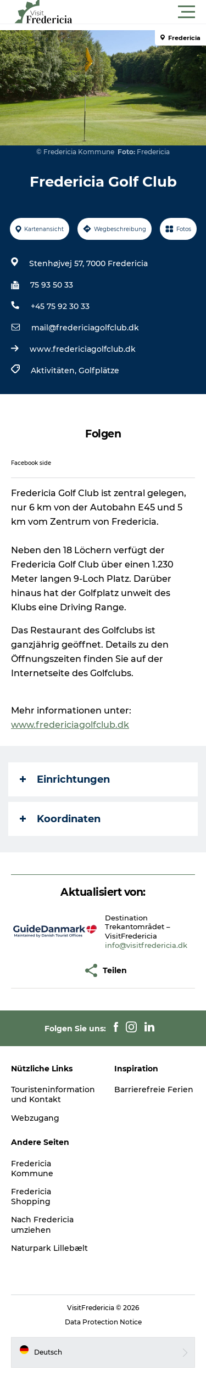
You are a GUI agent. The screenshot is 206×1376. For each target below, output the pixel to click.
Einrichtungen (65, 779)
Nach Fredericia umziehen (42, 1224)
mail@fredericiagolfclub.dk (85, 328)
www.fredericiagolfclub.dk (83, 349)
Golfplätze (99, 370)
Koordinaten (60, 819)
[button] (152, 12)
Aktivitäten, (55, 370)
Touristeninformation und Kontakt (53, 1094)
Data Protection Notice (103, 1322)
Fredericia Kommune (32, 1168)
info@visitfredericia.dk (146, 945)
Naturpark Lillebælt (49, 1248)
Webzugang (35, 1118)
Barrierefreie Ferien (153, 1089)
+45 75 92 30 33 (60, 306)
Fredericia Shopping (31, 1196)
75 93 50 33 (51, 285)
